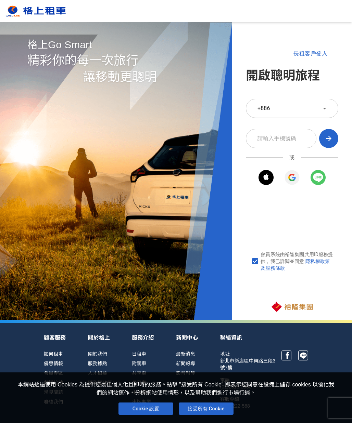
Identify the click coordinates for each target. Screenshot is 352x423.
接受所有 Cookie (206, 408)
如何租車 (53, 354)
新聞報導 (185, 363)
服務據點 (97, 363)
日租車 (139, 354)
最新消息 (185, 354)
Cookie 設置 (145, 408)
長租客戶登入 (310, 54)
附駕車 (139, 363)
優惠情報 (53, 363)
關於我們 (97, 354)
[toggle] (324, 108)
